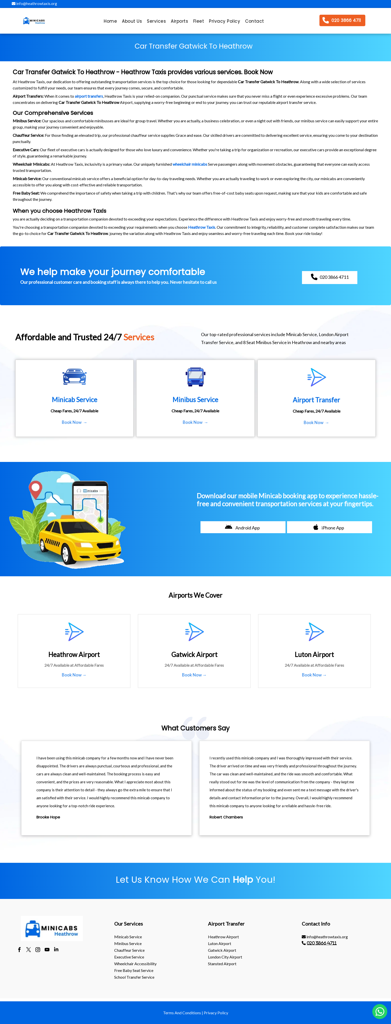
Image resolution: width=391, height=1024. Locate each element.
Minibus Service (128, 943)
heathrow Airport (223, 936)
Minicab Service (128, 936)
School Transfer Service (134, 977)
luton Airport (219, 943)
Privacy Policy (216, 1012)
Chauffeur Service (129, 950)
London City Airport (225, 956)
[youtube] (47, 950)
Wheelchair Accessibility (135, 963)
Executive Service (129, 956)
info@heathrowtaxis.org (34, 3)
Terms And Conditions (182, 1012)
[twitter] (28, 950)
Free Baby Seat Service (133, 970)
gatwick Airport (222, 950)
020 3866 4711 (322, 943)
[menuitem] (110, 22)
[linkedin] (56, 950)
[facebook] (19, 950)
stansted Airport (222, 963)
